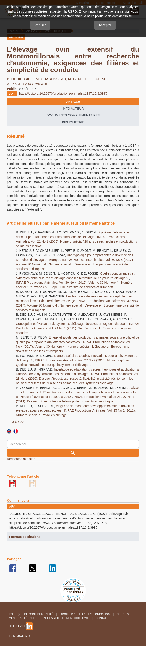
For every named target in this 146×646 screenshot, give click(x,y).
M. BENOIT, (78, 79)
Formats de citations (26, 537)
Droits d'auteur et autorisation (85, 614)
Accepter (105, 25)
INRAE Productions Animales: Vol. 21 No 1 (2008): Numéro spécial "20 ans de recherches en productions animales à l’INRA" (76, 241)
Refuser (40, 25)
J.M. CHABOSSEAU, (50, 79)
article (73, 101)
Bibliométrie (73, 122)
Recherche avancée (21, 459)
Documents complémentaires (73, 115)
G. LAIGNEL (99, 79)
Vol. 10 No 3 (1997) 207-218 (27, 84)
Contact (102, 618)
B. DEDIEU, (20, 79)
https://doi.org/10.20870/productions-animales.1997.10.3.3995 (63, 93)
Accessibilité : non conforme (66, 618)
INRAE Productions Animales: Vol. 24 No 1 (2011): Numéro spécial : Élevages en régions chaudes (77, 328)
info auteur (73, 108)
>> (22, 422)
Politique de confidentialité (31, 614)
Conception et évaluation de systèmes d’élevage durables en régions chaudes (71, 324)
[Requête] (73, 444)
